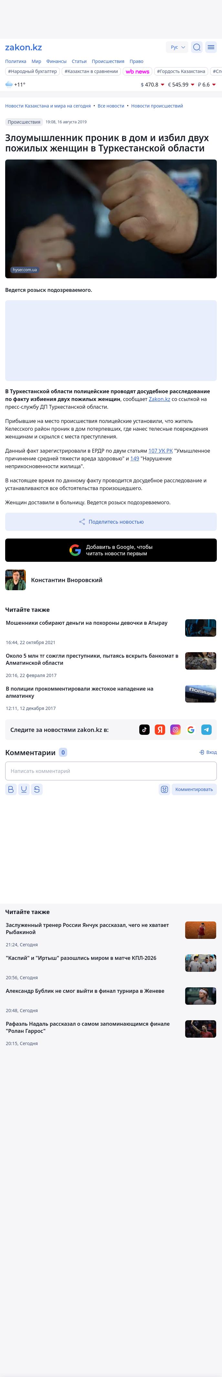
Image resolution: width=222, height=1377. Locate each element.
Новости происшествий (157, 106)
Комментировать (194, 789)
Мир (36, 61)
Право (136, 61)
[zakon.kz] (23, 47)
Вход (211, 752)
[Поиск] (197, 47)
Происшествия (108, 61)
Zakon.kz (159, 399)
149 (134, 458)
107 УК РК (160, 450)
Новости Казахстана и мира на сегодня (48, 106)
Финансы (57, 61)
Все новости (111, 106)
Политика (15, 61)
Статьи (79, 61)
